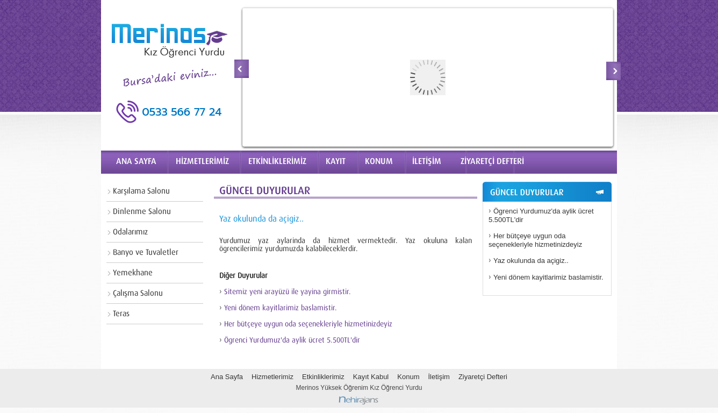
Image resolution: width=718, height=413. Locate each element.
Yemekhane (133, 273)
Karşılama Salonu (141, 191)
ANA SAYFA (136, 161)
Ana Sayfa (227, 377)
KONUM (379, 161)
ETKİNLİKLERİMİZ (277, 161)
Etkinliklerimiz (323, 377)
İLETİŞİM (426, 161)
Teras (121, 314)
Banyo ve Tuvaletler (145, 252)
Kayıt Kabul (371, 377)
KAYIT (336, 161)
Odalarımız (130, 232)
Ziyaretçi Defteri (482, 377)
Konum (408, 377)
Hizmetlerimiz (272, 377)
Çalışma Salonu (138, 293)
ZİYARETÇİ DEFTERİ (492, 161)
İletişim (438, 377)
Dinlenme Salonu (142, 212)
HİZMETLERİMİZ (202, 161)
